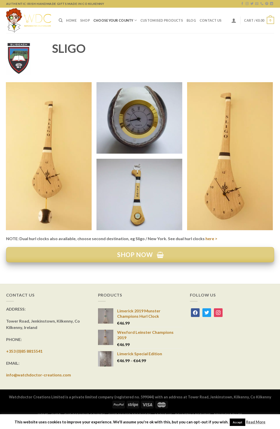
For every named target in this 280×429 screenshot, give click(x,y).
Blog (191, 20)
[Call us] (261, 4)
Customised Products (161, 20)
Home (71, 20)
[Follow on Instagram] (247, 4)
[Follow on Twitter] (251, 4)
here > (211, 238)
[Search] (61, 20)
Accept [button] (237, 422)
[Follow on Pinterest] (266, 4)
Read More (255, 422)
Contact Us (211, 20)
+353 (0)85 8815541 (24, 351)
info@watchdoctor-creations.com (38, 374)
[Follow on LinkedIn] (271, 4)
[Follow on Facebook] (242, 4)
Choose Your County (115, 20)
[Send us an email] (256, 4)
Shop (85, 20)
